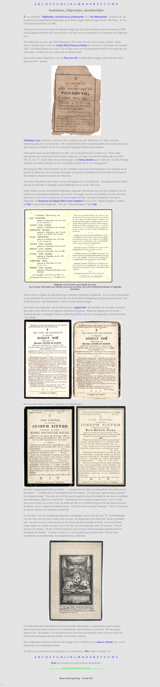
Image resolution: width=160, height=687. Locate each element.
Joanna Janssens (86, 159)
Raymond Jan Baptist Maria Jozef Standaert (61, 200)
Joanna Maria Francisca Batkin (71, 45)
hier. (95, 204)
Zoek (53, 663)
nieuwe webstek (105, 642)
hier (29, 204)
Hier (87, 651)
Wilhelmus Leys (32, 140)
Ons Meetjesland (98, 16)
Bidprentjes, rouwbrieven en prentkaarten (63, 16)
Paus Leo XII (71, 58)
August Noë (80, 307)
